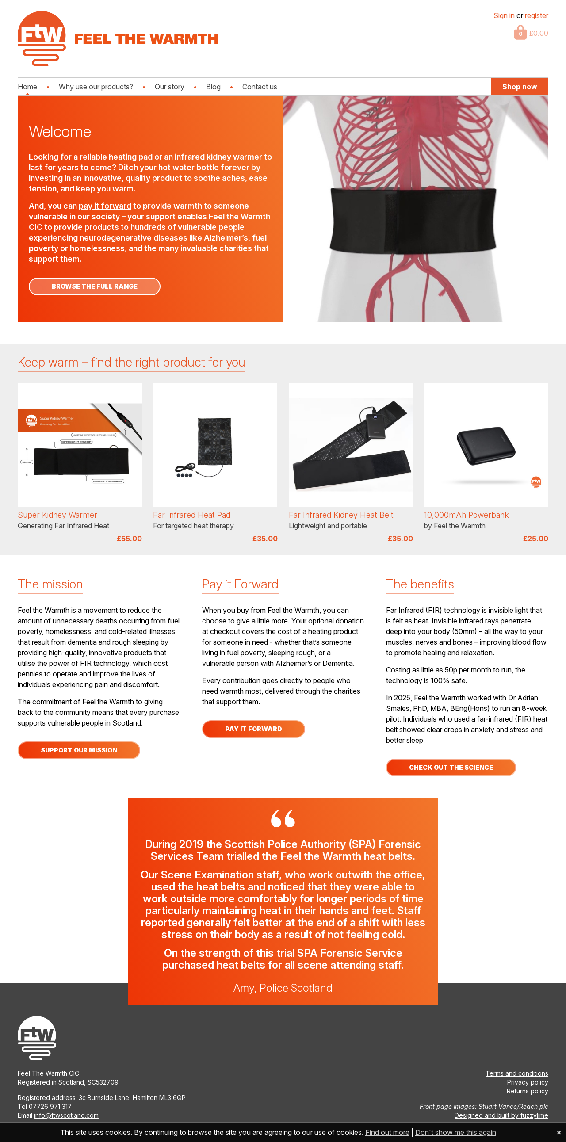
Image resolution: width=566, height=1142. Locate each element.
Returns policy (527, 1091)
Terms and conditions (517, 1073)
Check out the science (451, 767)
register (536, 15)
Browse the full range (95, 286)
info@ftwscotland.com (66, 1115)
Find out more (387, 1132)
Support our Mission (79, 750)
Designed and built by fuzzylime (501, 1115)
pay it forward (105, 205)
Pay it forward (253, 729)
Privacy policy (527, 1082)
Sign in (504, 15)
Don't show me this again (455, 1132)
